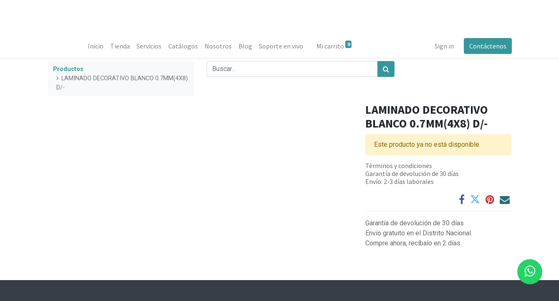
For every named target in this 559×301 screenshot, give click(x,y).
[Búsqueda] (386, 69)
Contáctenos (487, 46)
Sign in (443, 46)
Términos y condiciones (398, 165)
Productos (68, 69)
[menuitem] (96, 46)
